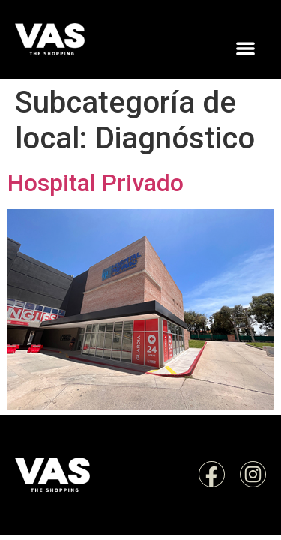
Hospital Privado (95, 183)
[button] (245, 49)
